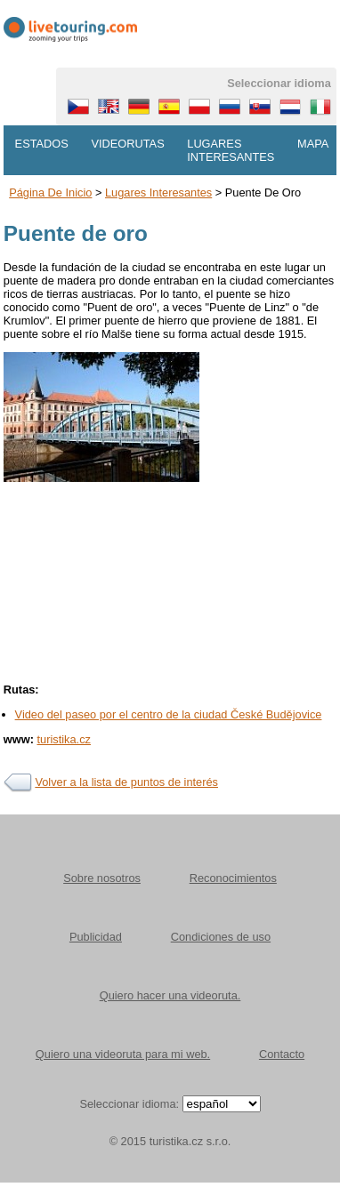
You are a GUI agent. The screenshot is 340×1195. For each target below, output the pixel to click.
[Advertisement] (167, 636)
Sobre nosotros (102, 878)
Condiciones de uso (221, 936)
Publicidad (95, 936)
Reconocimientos (233, 878)
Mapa (312, 143)
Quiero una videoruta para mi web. (123, 1054)
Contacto (281, 1054)
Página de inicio (50, 192)
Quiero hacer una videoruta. (170, 995)
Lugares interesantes (230, 150)
